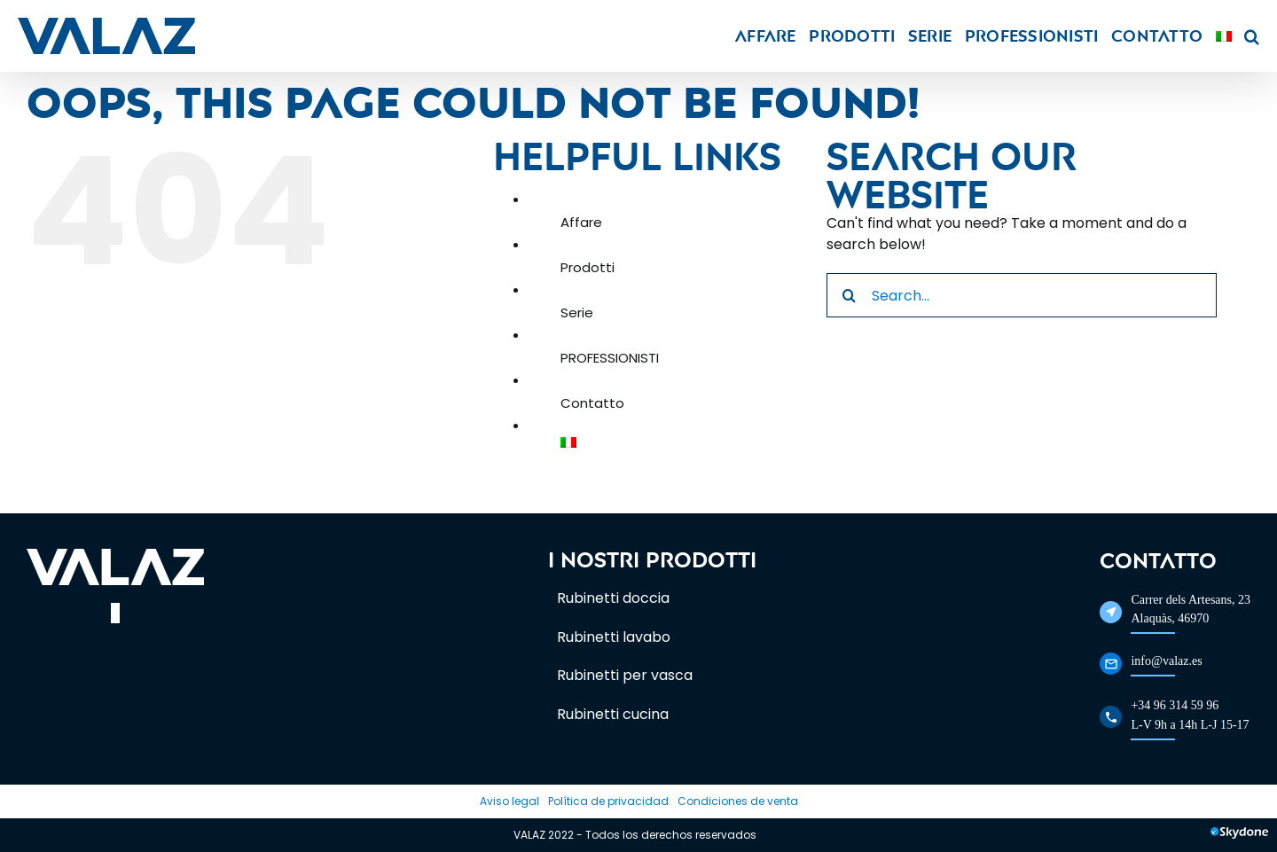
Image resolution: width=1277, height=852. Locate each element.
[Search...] (1022, 295)
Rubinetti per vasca (625, 675)
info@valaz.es (1166, 661)
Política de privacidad (608, 801)
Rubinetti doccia (613, 598)
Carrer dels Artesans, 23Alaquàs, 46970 (1190, 609)
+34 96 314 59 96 (1174, 705)
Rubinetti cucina (613, 714)
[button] (1251, 36)
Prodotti (587, 267)
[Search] (849, 295)
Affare (581, 222)
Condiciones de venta (738, 801)
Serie (576, 312)
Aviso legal (509, 801)
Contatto (592, 403)
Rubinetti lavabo (613, 637)
